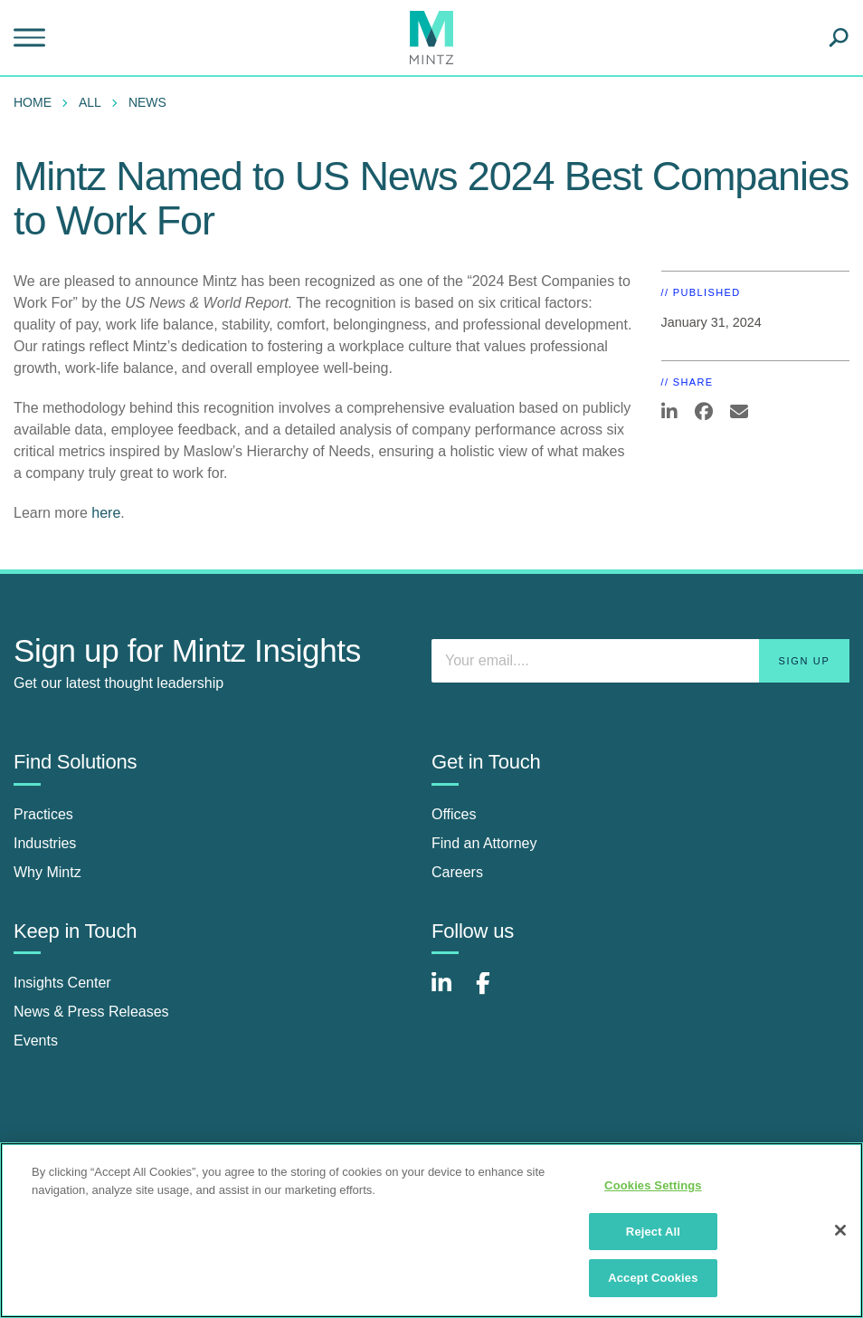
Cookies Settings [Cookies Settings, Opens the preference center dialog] (653, 1185)
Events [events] (36, 1040)
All (90, 102)
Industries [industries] (45, 843)
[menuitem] (37, 102)
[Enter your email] (640, 661)
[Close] (840, 1230)
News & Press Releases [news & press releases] (91, 1011)
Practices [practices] (43, 814)
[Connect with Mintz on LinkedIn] (450, 992)
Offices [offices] (454, 814)
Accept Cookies (652, 1278)
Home (33, 102)
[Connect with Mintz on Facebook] (494, 992)
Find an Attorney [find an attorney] (484, 843)
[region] (431, 1230)
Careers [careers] (457, 872)
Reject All (653, 1231)
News (147, 102)
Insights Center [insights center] (62, 982)
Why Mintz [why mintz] (47, 872)
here (105, 513)
